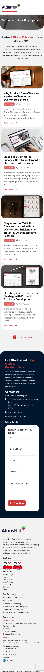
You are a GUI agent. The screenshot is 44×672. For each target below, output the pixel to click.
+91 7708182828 (10, 651)
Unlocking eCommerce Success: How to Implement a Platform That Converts (22, 160)
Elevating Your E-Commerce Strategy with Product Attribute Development (21, 296)
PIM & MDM (7, 599)
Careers (6, 585)
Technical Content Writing (13, 608)
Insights (6, 575)
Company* (14, 472)
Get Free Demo (17, 503)
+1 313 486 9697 (10, 630)
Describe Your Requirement (20, 483)
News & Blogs (8, 573)
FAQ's (5, 588)
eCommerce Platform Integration (15, 605)
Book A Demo (8, 580)
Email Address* (16, 449)
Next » (30, 337)
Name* (12, 438)
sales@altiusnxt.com (12, 632)
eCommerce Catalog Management (16, 611)
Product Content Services (13, 596)
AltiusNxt (8, 658)
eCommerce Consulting (12, 602)
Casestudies (7, 578)
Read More (10, 123)
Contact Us (7, 583)
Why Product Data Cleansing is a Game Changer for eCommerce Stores (21, 96)
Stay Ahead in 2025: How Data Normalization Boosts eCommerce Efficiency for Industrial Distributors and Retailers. (20, 230)
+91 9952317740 (11, 645)
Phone (12, 460)
